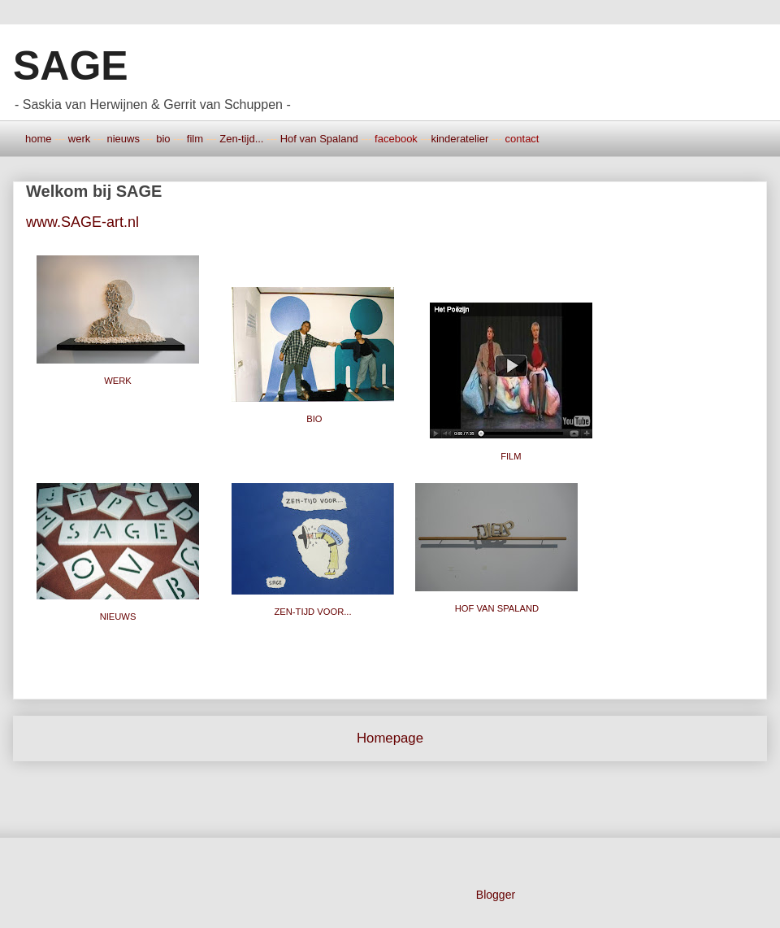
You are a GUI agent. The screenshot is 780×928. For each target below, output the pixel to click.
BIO (314, 419)
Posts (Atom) (429, 793)
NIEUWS (118, 616)
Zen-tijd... (241, 139)
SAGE (70, 66)
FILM (510, 456)
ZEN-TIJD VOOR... (312, 611)
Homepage (390, 738)
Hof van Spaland (319, 139)
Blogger (495, 894)
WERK (118, 381)
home (38, 139)
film (195, 139)
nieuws (122, 139)
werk (79, 139)
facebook (396, 139)
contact (522, 139)
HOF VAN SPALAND (498, 608)
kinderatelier (459, 139)
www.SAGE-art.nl (82, 222)
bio (163, 139)
